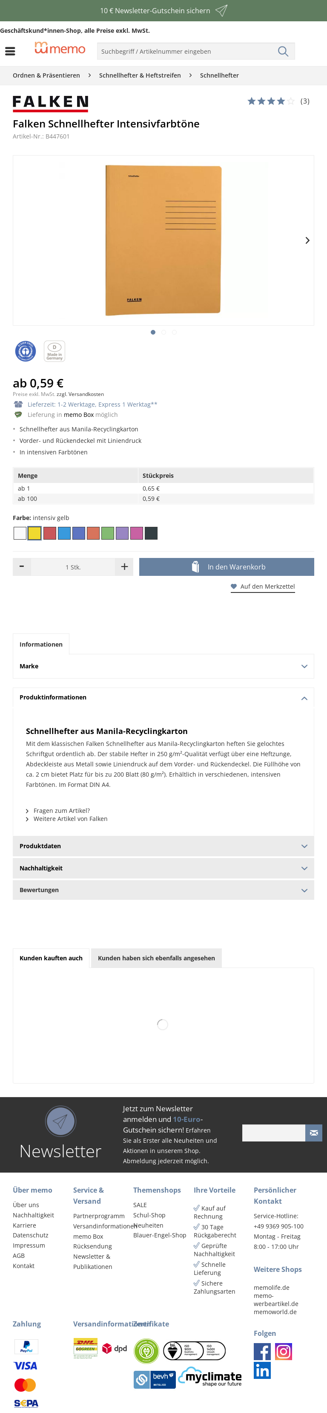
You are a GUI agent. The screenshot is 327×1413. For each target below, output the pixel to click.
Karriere (24, 1225)
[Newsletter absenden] (313, 1132)
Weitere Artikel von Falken (67, 819)
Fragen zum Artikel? (58, 810)
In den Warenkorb (229, 567)
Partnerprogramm (99, 1216)
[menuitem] (12, 51)
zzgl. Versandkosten (80, 394)
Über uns (26, 1205)
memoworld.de (275, 1312)
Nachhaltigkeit (33, 1215)
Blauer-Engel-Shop (159, 1235)
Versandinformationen (101, 1226)
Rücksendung (92, 1246)
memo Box (79, 414)
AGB (19, 1255)
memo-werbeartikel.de (276, 1300)
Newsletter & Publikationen (92, 1261)
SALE (140, 1205)
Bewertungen (163, 890)
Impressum (29, 1245)
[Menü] (12, 51)
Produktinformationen (164, 697)
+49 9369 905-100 (279, 1226)
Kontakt (23, 1266)
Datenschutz (31, 1235)
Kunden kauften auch (51, 958)
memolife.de (272, 1287)
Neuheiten (148, 1225)
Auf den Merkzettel (263, 586)
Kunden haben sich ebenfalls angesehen (156, 958)
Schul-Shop (149, 1215)
